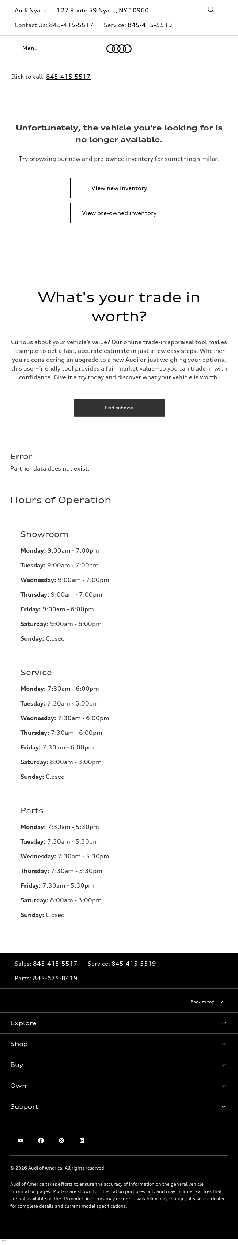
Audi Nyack (30, 10)
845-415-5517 (71, 25)
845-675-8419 (55, 978)
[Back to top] (209, 1002)
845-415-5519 (150, 25)
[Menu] (24, 48)
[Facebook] (41, 1140)
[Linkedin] (82, 1140)
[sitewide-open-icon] (211, 11)
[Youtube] (20, 1140)
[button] (119, 1023)
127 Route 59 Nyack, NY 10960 (103, 10)
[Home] (119, 48)
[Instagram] (61, 1140)
